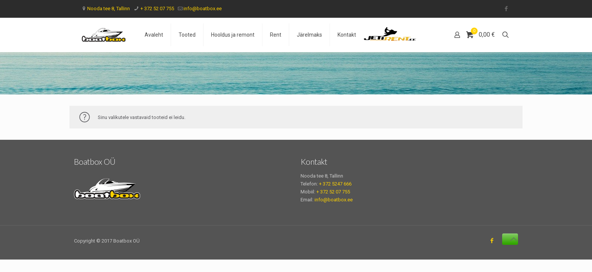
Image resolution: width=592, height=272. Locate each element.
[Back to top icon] (510, 239)
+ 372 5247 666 (335, 184)
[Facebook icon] (506, 8)
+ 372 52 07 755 (156, 8)
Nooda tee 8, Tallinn (108, 8)
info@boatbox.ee (202, 8)
